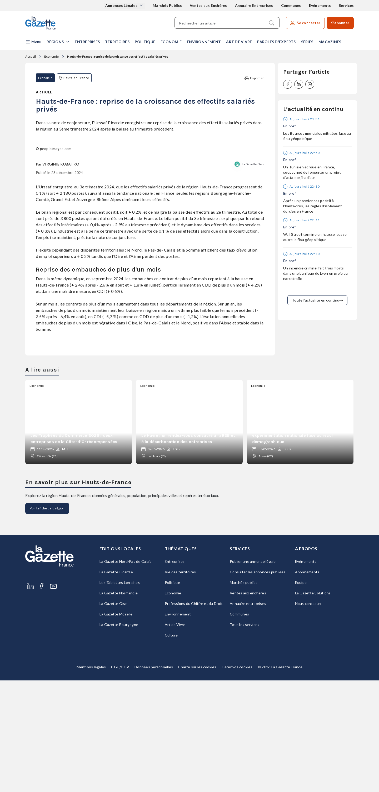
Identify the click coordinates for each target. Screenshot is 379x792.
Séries (307, 41)
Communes (291, 5)
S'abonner (340, 23)
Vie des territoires (180, 683)
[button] (33, 42)
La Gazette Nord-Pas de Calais (125, 673)
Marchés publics (243, 694)
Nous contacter (308, 715)
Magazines (329, 41)
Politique (145, 41)
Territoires (117, 41)
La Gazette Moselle (116, 725)
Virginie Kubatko (60, 275)
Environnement (204, 41)
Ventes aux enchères (248, 704)
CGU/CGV (120, 778)
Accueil (30, 56)
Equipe (301, 694)
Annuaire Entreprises (254, 5)
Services (346, 5)
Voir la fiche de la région (47, 620)
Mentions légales (91, 778)
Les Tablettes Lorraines (119, 694)
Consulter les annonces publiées (258, 683)
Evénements (320, 5)
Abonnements (307, 683)
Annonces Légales (121, 5)
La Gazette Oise (253, 276)
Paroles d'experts (276, 41)
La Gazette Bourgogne (118, 736)
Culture (171, 746)
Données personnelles (153, 778)
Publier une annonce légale (253, 673)
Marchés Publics (167, 5)
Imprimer (254, 78)
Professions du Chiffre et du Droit (194, 715)
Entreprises (87, 41)
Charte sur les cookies (197, 778)
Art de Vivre (239, 41)
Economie (171, 41)
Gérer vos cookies (237, 778)
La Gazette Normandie (118, 704)
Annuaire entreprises (248, 715)
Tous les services (244, 736)
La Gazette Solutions (313, 704)
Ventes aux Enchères (208, 5)
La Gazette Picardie (116, 683)
